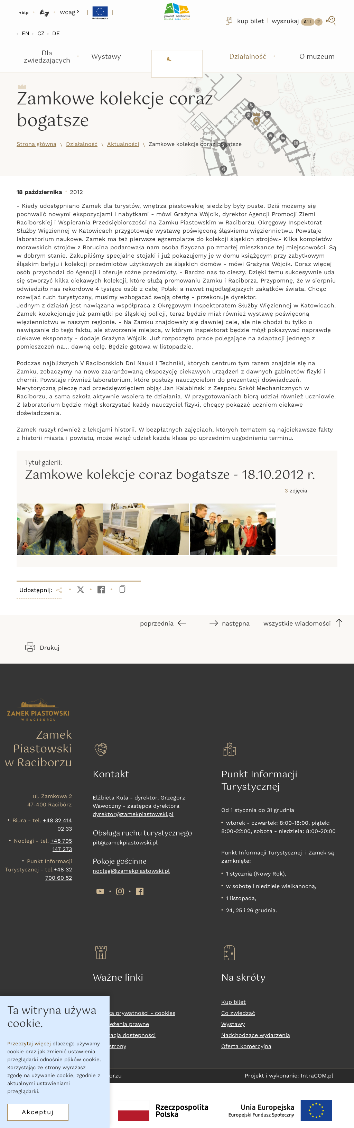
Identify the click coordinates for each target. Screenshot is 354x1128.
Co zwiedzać (238, 1013)
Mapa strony (109, 1046)
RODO (101, 1002)
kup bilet (244, 21)
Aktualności (123, 144)
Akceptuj (38, 1112)
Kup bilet (233, 1002)
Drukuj (42, 647)
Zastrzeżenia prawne (121, 1024)
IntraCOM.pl (317, 1075)
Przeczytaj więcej (29, 1044)
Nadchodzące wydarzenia (255, 1035)
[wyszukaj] (304, 21)
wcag (70, 12)
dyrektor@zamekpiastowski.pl (133, 814)
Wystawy (233, 1024)
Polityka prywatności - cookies (134, 1013)
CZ (41, 33)
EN (25, 33)
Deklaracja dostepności (124, 1035)
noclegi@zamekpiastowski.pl (131, 871)
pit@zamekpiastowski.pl (125, 842)
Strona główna (36, 144)
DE (56, 33)
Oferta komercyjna (246, 1046)
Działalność (81, 144)
